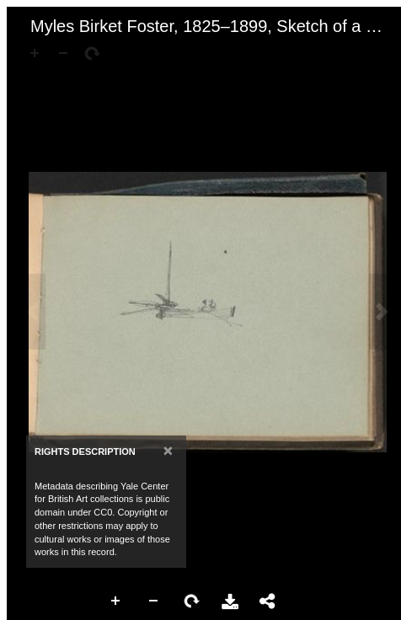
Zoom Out (154, 601)
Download (230, 601)
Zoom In (116, 601)
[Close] (168, 450)
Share (268, 601)
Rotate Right (192, 601)
